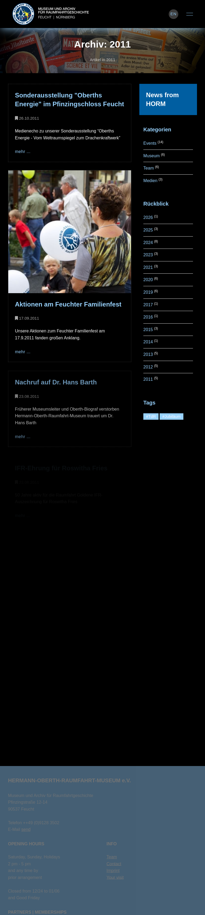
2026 (148, 217)
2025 (148, 230)
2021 (148, 267)
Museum (151, 156)
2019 (148, 292)
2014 (148, 342)
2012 (148, 367)
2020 (148, 279)
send (26, 829)
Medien (150, 180)
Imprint (113, 870)
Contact (114, 864)
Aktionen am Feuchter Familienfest (68, 304)
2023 (148, 255)
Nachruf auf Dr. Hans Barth (56, 383)
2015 (148, 329)
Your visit (115, 877)
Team (148, 168)
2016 (148, 317)
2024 (148, 242)
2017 (148, 305)
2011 (148, 379)
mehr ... (22, 151)
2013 (148, 354)
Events (149, 143)
